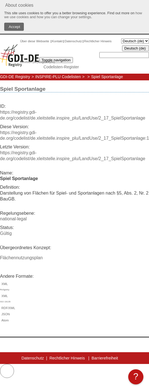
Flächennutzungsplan (21, 257)
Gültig (6, 233)
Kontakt (57, 41)
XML (74, 287)
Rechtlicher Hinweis (97, 41)
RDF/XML (7, 308)
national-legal (13, 218)
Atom (4, 320)
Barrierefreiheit (104, 358)
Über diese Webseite (35, 41)
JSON (5, 314)
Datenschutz (73, 41)
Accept (14, 27)
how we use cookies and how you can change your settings (73, 15)
